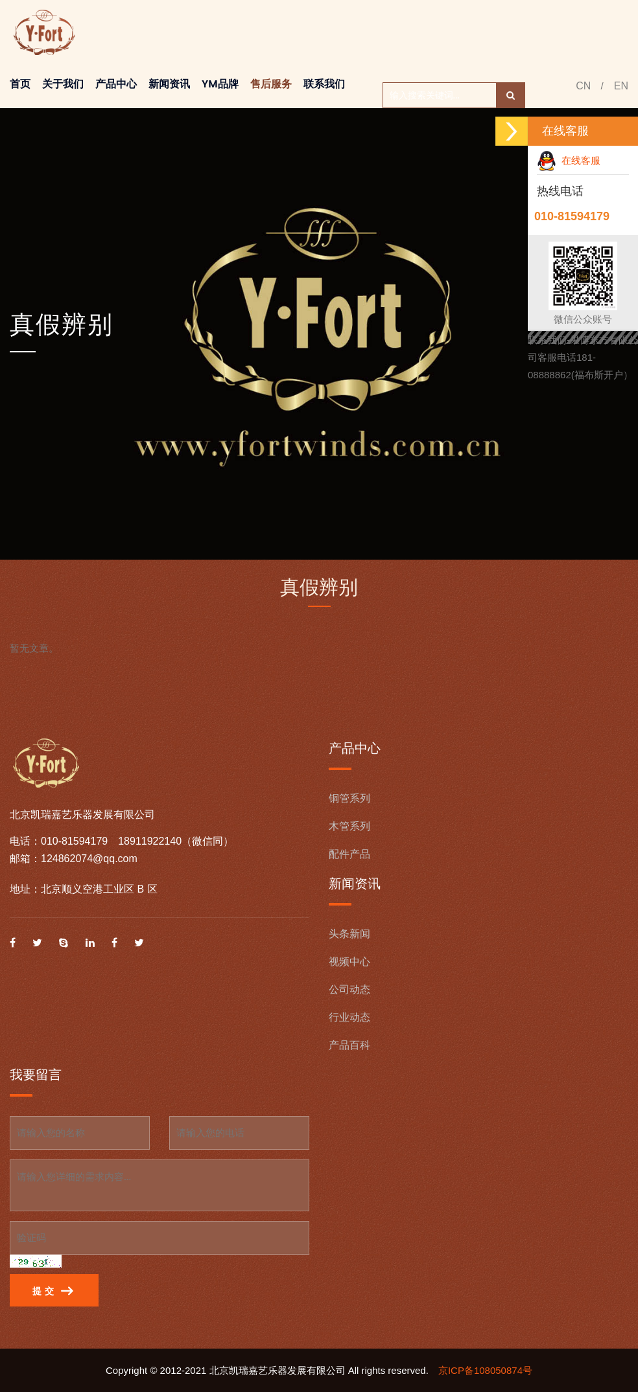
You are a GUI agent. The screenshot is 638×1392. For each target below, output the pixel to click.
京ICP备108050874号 (485, 1370)
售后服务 (271, 83)
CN (583, 85)
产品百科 (349, 1045)
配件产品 (349, 854)
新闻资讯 (169, 83)
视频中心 (349, 961)
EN (621, 85)
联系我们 (324, 83)
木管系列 (349, 826)
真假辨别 (61, 324)
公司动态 (349, 989)
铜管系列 (349, 798)
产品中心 (116, 83)
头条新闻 (349, 933)
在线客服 (568, 160)
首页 (20, 83)
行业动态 (349, 1017)
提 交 (52, 1291)
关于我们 (63, 83)
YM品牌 (220, 83)
